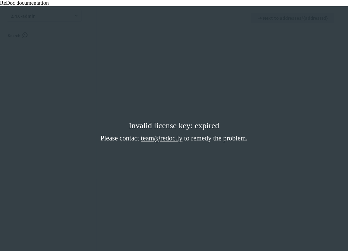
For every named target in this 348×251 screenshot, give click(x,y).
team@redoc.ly (161, 138)
